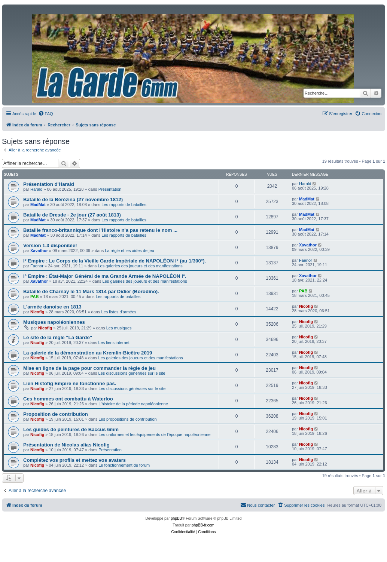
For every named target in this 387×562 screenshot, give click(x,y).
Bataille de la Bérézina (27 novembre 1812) (73, 199)
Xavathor (39, 250)
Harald (36, 189)
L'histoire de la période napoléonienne (133, 404)
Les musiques (119, 328)
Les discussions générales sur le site (131, 373)
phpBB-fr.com (203, 525)
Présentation (110, 189)
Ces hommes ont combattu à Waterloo (68, 399)
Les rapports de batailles (123, 204)
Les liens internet (113, 342)
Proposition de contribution (55, 414)
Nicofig (37, 312)
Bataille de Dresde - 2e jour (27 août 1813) (72, 215)
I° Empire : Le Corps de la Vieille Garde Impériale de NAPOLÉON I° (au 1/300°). (114, 261)
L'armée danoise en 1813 (52, 307)
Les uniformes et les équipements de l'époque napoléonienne (154, 434)
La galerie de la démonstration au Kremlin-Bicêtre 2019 (87, 353)
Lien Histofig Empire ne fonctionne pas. (69, 383)
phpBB (176, 518)
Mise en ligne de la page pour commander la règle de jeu (89, 368)
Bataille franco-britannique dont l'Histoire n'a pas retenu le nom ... (100, 230)
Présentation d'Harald (48, 184)
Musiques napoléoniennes (54, 322)
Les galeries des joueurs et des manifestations (140, 266)
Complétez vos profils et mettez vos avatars (74, 460)
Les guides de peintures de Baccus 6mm (71, 429)
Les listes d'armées (119, 312)
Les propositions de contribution (127, 419)
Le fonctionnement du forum (124, 465)
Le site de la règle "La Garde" (57, 337)
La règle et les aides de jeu (129, 250)
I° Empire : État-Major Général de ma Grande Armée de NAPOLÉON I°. (104, 276)
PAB (34, 296)
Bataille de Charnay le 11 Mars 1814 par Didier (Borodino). (91, 291)
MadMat (38, 204)
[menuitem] (45, 113)
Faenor (36, 266)
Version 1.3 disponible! (50, 245)
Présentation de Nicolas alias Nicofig (66, 445)
